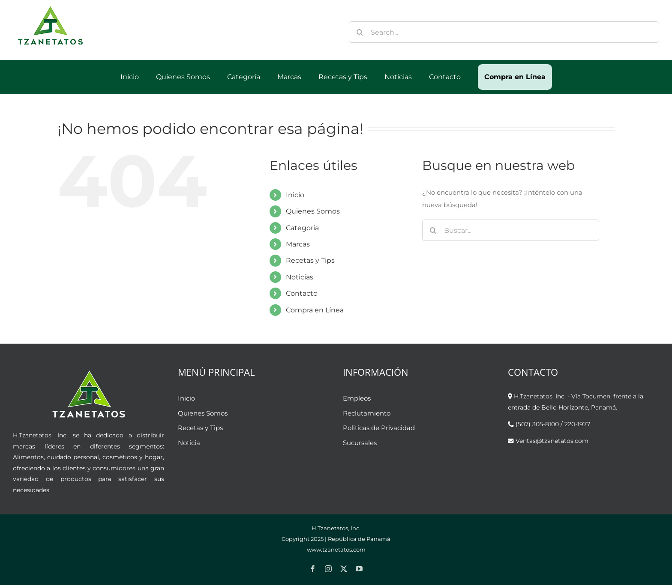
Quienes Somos (313, 211)
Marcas (298, 244)
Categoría (302, 228)
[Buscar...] (510, 230)
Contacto (302, 293)
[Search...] (504, 32)
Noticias (299, 277)
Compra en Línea (315, 310)
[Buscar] (359, 32)
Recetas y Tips (310, 260)
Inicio (295, 195)
